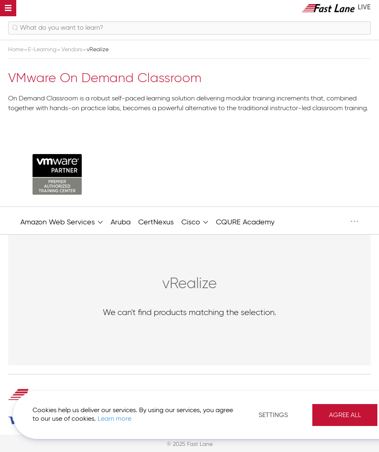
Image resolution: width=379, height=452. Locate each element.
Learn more (114, 419)
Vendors (72, 49)
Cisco (194, 221)
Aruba (121, 222)
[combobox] (189, 28)
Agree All (345, 415)
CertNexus (156, 222)
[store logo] (336, 8)
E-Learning (43, 49)
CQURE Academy (245, 222)
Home (16, 49)
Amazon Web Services (61, 221)
